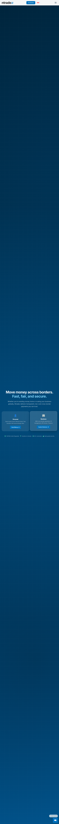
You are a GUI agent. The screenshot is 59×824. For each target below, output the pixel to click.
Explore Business (43, 427)
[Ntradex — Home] (7, 2)
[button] (38, 3)
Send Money (15, 427)
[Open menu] (55, 2)
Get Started (31, 2)
